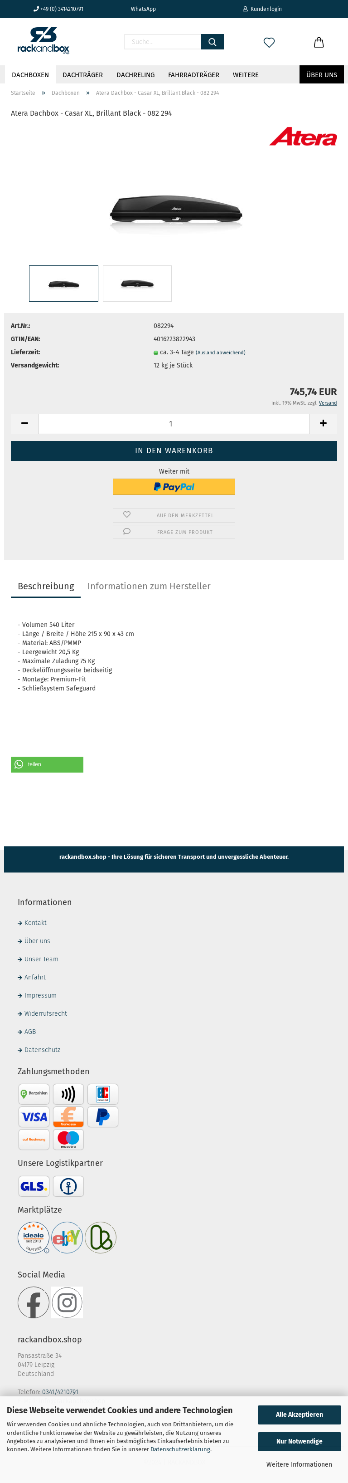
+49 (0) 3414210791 (58, 9)
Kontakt (35, 923)
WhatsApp (140, 9)
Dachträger (83, 75)
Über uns (321, 75)
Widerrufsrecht (45, 1014)
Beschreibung (46, 586)
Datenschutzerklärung (180, 1449)
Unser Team (41, 959)
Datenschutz (42, 1050)
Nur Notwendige (299, 1441)
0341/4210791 (60, 1392)
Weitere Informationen (299, 1464)
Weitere (246, 75)
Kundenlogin (262, 9)
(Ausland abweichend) (221, 353)
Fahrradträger (193, 75)
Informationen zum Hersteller (149, 586)
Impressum (40, 995)
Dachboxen (30, 75)
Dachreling (135, 75)
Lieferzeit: (25, 352)
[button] (47, 765)
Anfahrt (35, 977)
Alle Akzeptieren (299, 1415)
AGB (30, 1032)
